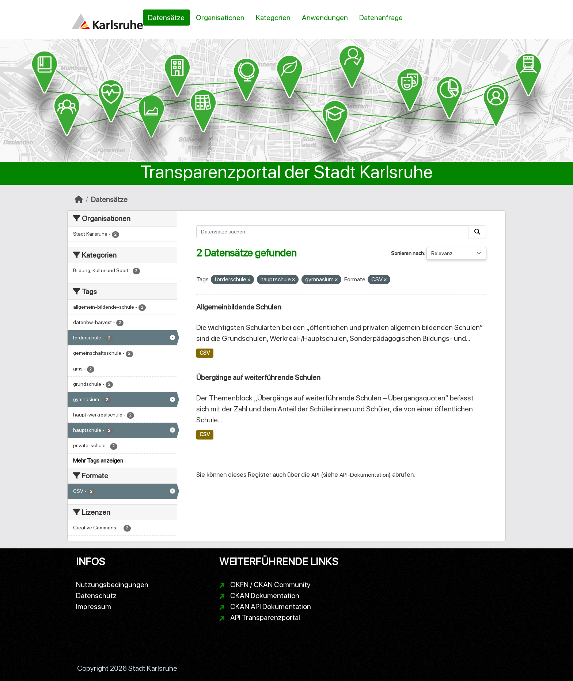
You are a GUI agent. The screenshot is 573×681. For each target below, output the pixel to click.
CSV (205, 353)
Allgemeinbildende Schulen (238, 307)
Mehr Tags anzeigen (98, 460)
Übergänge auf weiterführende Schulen (258, 377)
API (315, 474)
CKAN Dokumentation (264, 595)
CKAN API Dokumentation (270, 606)
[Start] (79, 199)
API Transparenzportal (265, 617)
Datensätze (166, 17)
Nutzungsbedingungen (112, 584)
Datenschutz (96, 595)
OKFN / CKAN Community (270, 584)
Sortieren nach (407, 253)
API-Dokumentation (364, 474)
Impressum (93, 606)
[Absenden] (477, 231)
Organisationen (220, 17)
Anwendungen (325, 17)
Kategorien (273, 17)
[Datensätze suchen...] (332, 231)
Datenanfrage (381, 17)
